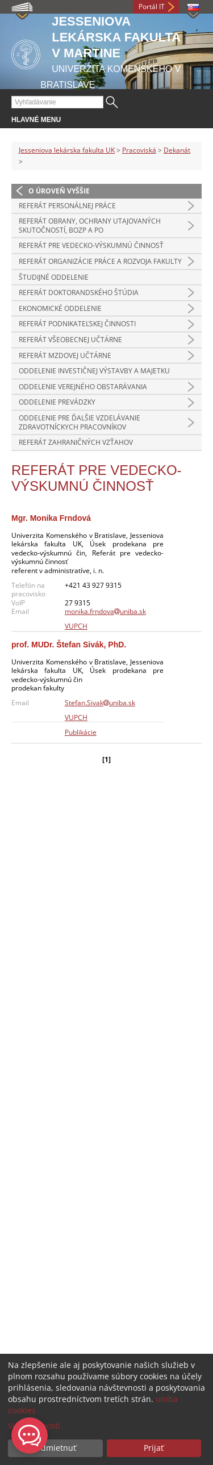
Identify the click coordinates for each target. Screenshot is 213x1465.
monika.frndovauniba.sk (105, 611)
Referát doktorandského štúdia (79, 292)
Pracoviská (139, 150)
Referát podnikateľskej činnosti (77, 324)
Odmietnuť (55, 1447)
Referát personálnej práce (67, 206)
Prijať (154, 1447)
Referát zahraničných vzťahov (76, 442)
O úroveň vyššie (59, 191)
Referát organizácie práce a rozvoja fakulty (100, 261)
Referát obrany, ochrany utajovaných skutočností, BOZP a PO (90, 225)
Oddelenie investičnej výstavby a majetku (94, 371)
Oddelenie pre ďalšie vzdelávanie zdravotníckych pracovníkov (79, 422)
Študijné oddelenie (54, 277)
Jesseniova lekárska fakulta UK (67, 150)
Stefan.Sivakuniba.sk (100, 703)
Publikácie (81, 732)
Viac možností (34, 1425)
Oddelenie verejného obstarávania (83, 386)
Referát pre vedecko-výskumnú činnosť (91, 245)
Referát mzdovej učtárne (65, 355)
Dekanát (177, 150)
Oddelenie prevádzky (57, 402)
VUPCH (76, 626)
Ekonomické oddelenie (60, 308)
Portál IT (152, 6)
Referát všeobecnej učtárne (70, 339)
